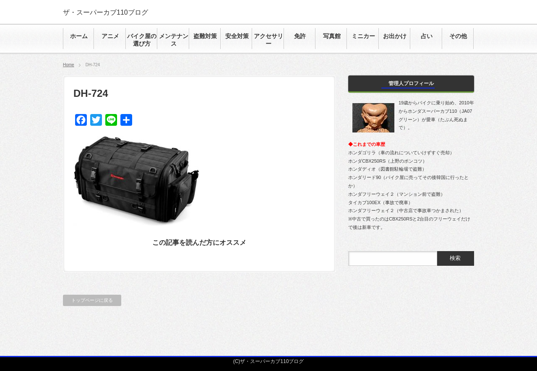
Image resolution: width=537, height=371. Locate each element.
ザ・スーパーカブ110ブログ (105, 12)
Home (68, 64)
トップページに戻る (92, 300)
